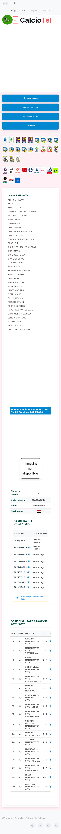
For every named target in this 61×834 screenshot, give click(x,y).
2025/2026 (19, 540)
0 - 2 (45, 650)
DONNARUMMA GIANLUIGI (20, 231)
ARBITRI (31, 126)
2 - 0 (45, 734)
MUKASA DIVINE (15, 286)
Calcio (36, 19)
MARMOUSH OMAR (16, 282)
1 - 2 (45, 751)
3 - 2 (45, 706)
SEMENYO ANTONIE (17, 318)
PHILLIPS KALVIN (15, 298)
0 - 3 (45, 724)
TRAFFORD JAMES (16, 325)
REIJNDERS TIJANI (16, 302)
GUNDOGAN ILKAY (16, 255)
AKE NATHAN (14, 204)
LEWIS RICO (13, 278)
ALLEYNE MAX (14, 208)
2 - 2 (45, 742)
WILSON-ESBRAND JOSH (19, 329)
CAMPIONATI (30, 98)
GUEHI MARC (14, 251)
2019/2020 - (22, 587)
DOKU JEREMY (14, 227)
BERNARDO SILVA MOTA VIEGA (22, 211)
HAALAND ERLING (16, 262)
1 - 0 (45, 669)
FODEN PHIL (13, 243)
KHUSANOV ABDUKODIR (19, 270)
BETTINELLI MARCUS (17, 215)
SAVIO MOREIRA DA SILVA (19, 314)
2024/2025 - (22, 547)
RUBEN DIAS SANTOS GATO (20, 310)
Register (46, 10)
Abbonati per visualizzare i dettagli (29, 597)
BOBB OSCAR (14, 219)
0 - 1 (45, 777)
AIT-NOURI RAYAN (16, 200)
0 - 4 (45, 641)
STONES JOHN (14, 321)
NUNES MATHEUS (16, 290)
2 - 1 (45, 660)
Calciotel (42, 818)
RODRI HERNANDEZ (16, 306)
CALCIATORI (30, 107)
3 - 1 (45, 679)
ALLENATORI (30, 116)
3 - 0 (45, 688)
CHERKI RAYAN (14, 223)
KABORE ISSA (14, 266)
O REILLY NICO (14, 294)
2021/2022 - (22, 572)
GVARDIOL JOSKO (16, 259)
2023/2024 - (22, 561)
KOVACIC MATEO (16, 274)
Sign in (34, 10)
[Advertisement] (30, 58)
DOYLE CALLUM (15, 235)
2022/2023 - (22, 567)
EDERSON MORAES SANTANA (21, 239)
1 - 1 (45, 786)
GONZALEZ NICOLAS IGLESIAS (22, 247)
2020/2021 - (22, 582)
